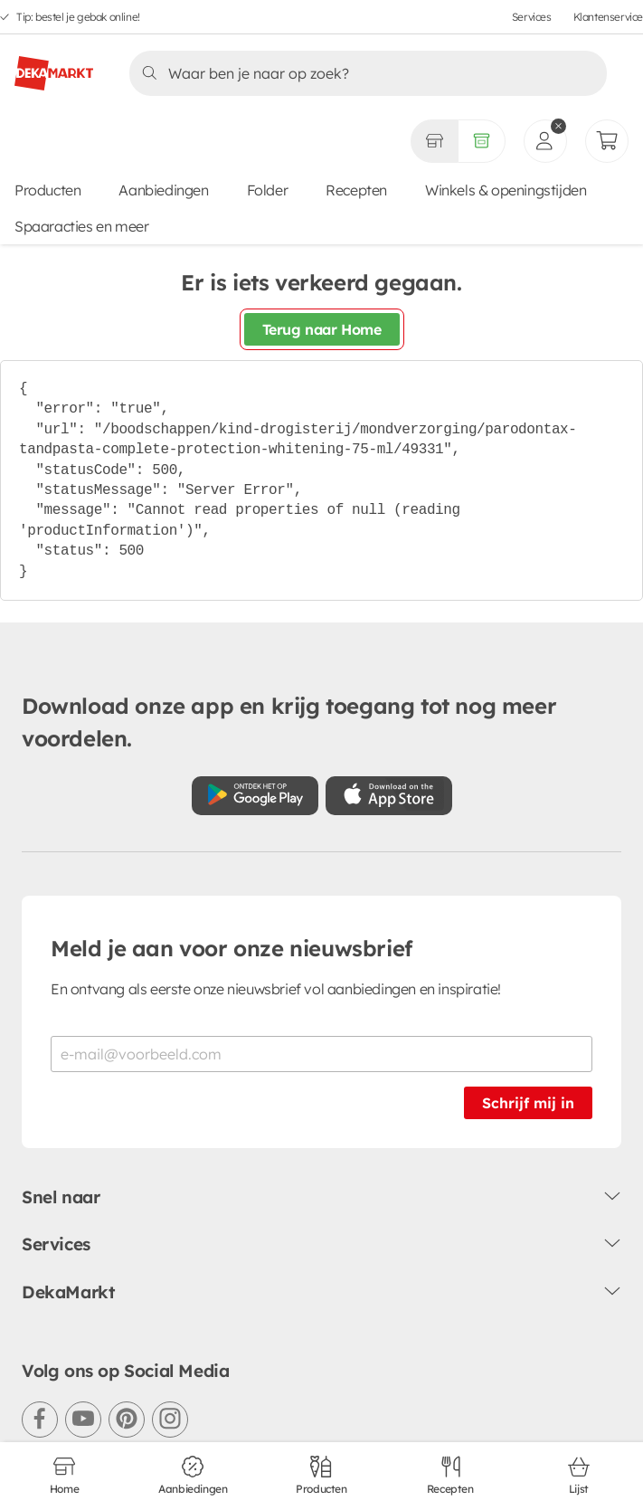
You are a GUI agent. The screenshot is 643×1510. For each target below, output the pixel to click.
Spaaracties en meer (81, 226)
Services (532, 17)
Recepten (356, 190)
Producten (47, 190)
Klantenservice (608, 17)
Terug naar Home (322, 329)
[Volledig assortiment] (482, 141)
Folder (267, 190)
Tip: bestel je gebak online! (78, 17)
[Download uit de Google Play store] (255, 795)
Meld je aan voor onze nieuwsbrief (231, 948)
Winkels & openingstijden (505, 190)
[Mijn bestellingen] (607, 141)
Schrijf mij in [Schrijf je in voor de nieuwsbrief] (528, 1103)
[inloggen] (545, 141)
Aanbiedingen (163, 190)
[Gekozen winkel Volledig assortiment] (434, 141)
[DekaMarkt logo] (53, 66)
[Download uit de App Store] (389, 795)
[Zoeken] (362, 73)
